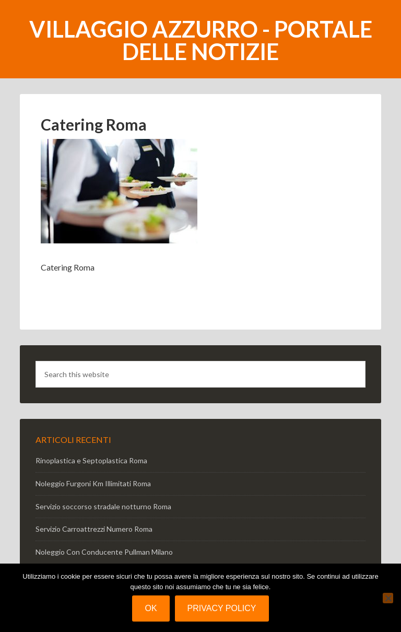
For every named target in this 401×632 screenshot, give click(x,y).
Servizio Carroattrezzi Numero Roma (94, 528)
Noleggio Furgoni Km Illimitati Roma (93, 483)
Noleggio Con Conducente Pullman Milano (104, 551)
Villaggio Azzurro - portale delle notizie (200, 40)
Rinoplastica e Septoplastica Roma (91, 460)
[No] (388, 598)
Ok (151, 608)
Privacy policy (221, 608)
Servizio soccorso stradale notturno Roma (103, 506)
